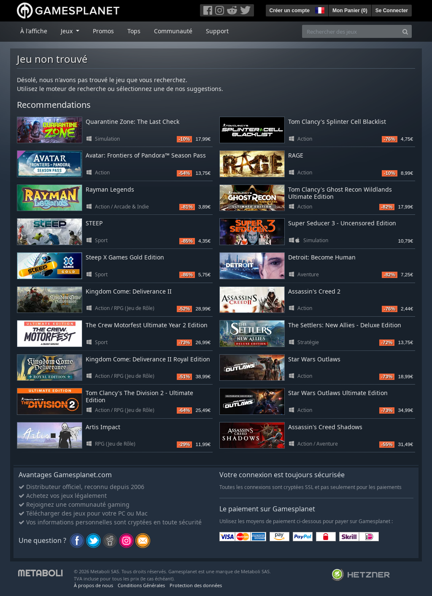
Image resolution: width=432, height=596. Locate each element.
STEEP (94, 223)
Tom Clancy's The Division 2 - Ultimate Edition (139, 396)
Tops (133, 31)
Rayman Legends (110, 189)
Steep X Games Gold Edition (125, 257)
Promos (103, 31)
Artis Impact (103, 427)
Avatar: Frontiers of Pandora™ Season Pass (146, 155)
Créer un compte (290, 10)
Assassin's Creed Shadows (325, 427)
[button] (318, 9)
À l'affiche (33, 31)
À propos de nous (93, 585)
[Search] (405, 31)
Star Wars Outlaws (314, 359)
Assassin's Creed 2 (314, 291)
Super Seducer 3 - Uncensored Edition (342, 223)
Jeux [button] (67, 31)
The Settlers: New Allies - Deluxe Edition (344, 325)
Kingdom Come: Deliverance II (129, 291)
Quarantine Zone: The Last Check (132, 122)
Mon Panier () (349, 10)
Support (217, 31)
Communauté (173, 31)
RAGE (295, 155)
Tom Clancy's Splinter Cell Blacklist (337, 122)
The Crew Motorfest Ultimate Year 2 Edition (147, 325)
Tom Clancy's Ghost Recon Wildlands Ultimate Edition (340, 192)
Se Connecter (391, 10)
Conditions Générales (141, 585)
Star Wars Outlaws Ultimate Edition (338, 393)
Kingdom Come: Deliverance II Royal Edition (148, 359)
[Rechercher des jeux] (350, 31)
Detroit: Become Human (322, 257)
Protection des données (196, 585)
